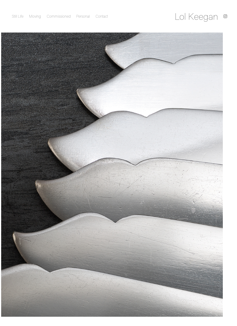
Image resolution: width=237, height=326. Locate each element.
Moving (35, 16)
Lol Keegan (196, 16)
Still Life (17, 16)
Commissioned (59, 16)
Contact (102, 16)
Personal (83, 16)
